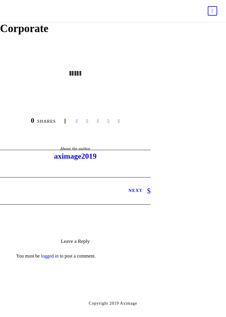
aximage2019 (75, 156)
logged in (50, 255)
